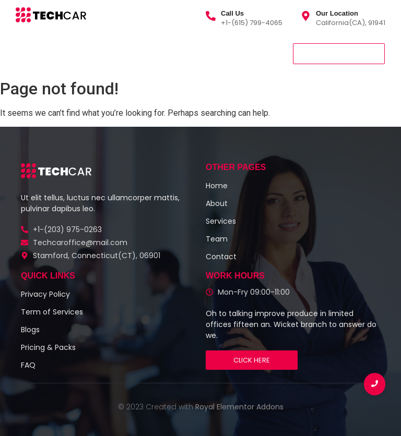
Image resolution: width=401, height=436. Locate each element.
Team (158, 53)
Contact (201, 53)
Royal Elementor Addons (239, 407)
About (118, 53)
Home (30, 53)
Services (74, 53)
